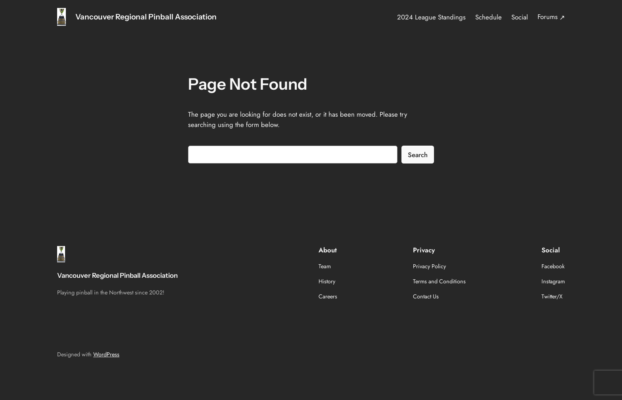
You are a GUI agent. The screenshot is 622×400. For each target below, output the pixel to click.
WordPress (106, 354)
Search (418, 155)
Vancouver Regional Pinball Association (146, 16)
